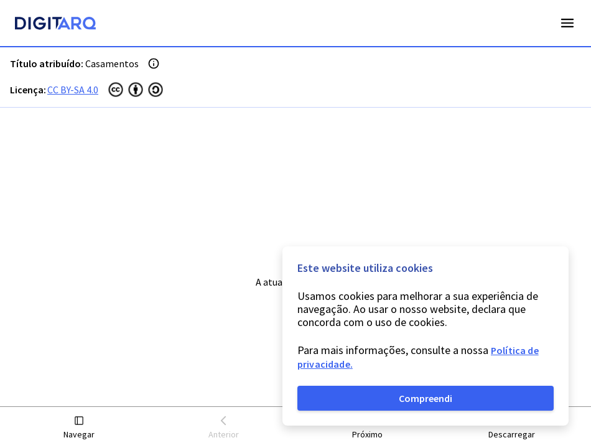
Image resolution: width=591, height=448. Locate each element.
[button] (79, 427)
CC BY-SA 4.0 (72, 89)
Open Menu (567, 23)
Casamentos (112, 63)
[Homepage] (55, 25)
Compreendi (425, 398)
